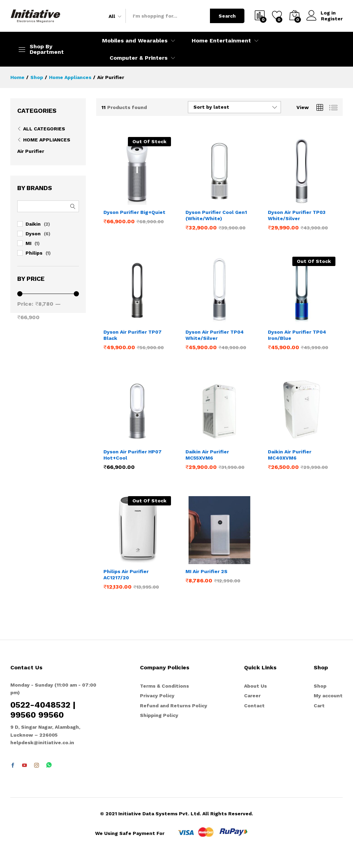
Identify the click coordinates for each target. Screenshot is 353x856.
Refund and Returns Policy (173, 705)
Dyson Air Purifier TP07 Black (132, 335)
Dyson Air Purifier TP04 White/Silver (214, 335)
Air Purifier (30, 151)
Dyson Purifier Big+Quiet (134, 212)
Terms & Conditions (164, 686)
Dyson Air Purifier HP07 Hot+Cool (132, 455)
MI (28, 243)
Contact (254, 705)
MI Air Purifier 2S (206, 571)
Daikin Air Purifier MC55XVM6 (207, 455)
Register (332, 18)
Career (252, 695)
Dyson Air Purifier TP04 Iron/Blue (297, 335)
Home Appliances (46, 139)
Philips (34, 253)
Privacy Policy (157, 695)
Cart (319, 705)
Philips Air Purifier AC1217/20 (126, 574)
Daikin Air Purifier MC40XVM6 (289, 455)
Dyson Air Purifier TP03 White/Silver (296, 215)
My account (328, 695)
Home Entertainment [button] (221, 40)
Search (227, 16)
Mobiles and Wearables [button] (135, 40)
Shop (320, 686)
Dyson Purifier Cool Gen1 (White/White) (216, 215)
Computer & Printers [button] (139, 58)
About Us (255, 686)
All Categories (44, 128)
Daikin (33, 224)
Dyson (33, 233)
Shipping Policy (159, 715)
